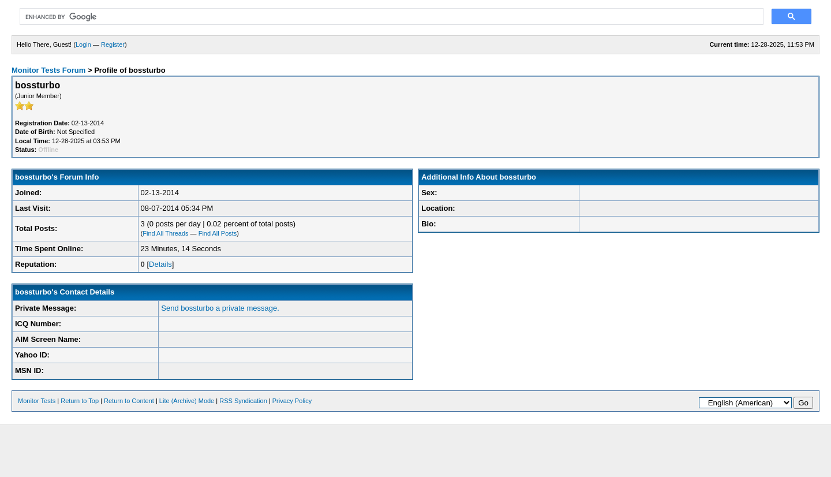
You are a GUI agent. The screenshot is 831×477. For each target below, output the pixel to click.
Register (113, 44)
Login (83, 44)
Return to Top (80, 400)
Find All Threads (165, 233)
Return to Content (129, 400)
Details (160, 264)
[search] (390, 17)
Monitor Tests (36, 400)
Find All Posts (218, 233)
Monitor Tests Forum (48, 70)
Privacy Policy (292, 400)
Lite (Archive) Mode (186, 400)
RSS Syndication (243, 400)
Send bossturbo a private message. (220, 308)
